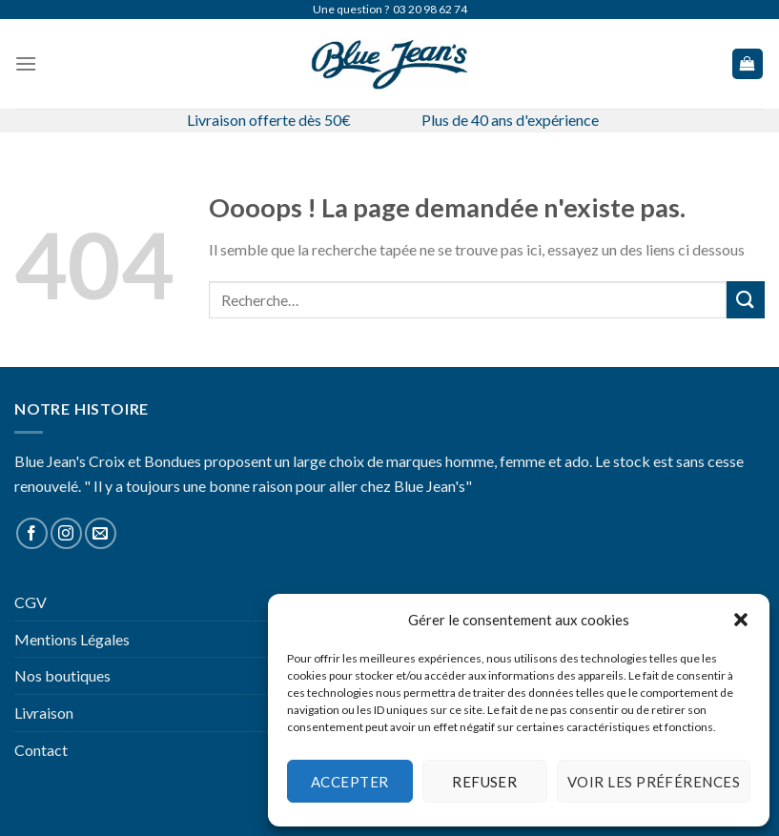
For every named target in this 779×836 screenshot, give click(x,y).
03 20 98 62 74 (430, 9)
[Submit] (746, 299)
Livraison (43, 712)
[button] (740, 619)
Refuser (484, 781)
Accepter (350, 781)
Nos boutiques (62, 675)
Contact (41, 750)
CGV (30, 602)
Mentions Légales (72, 639)
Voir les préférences (653, 781)
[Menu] (25, 63)
